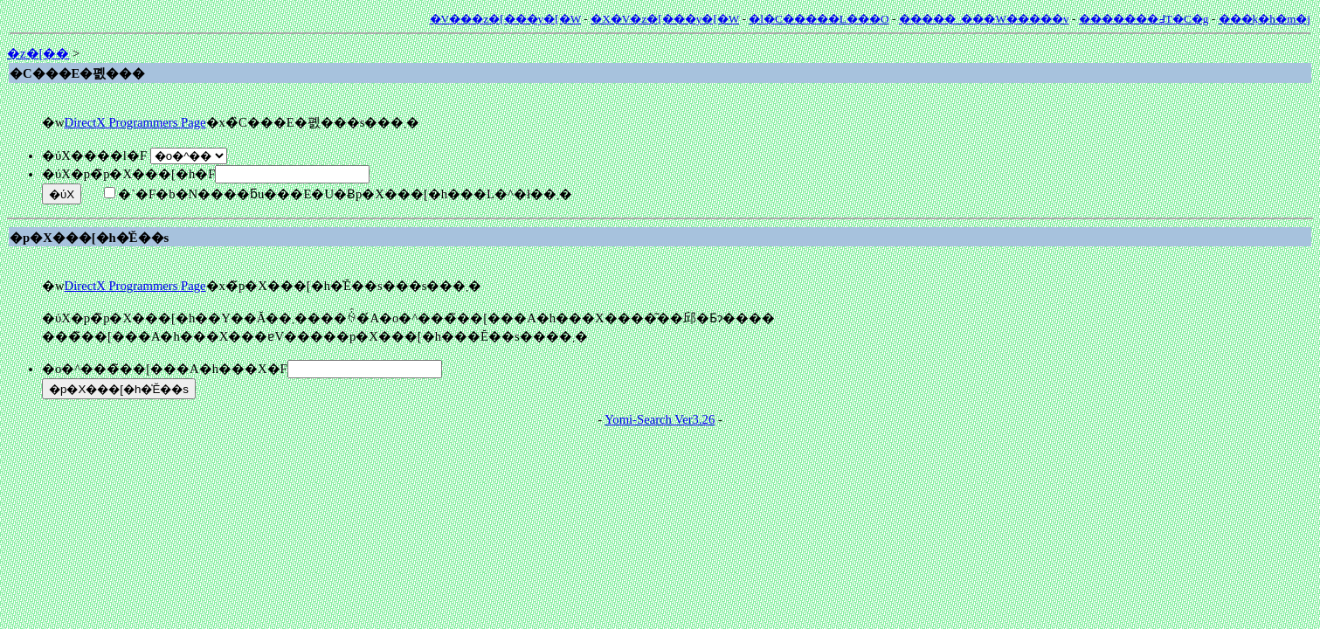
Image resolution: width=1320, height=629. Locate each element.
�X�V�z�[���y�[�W (665, 18)
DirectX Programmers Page (135, 122)
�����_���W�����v (984, 18)
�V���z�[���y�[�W (505, 18)
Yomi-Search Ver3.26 (660, 419)
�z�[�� (38, 53)
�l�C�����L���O (818, 18)
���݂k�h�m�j (1264, 18)
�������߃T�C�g (1144, 18)
